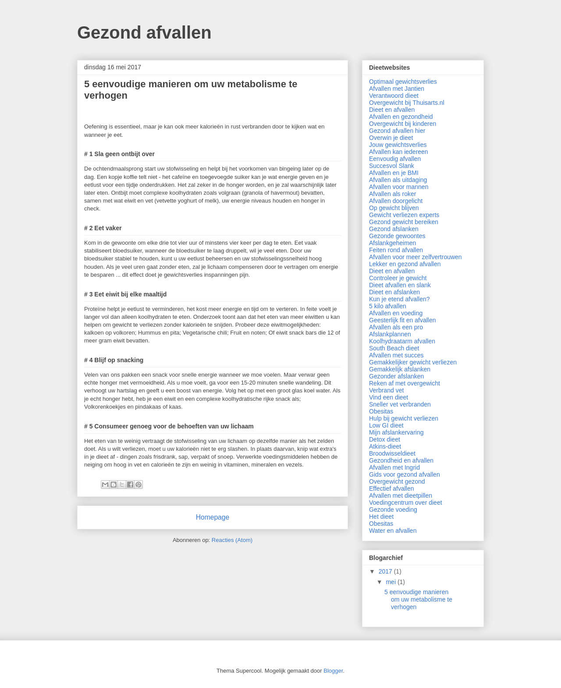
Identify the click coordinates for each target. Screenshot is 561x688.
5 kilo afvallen (387, 306)
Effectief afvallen (391, 488)
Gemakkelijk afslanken (399, 369)
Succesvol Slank (391, 165)
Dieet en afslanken (394, 292)
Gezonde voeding (393, 509)
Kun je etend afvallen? (399, 299)
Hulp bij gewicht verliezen (403, 418)
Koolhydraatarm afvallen (402, 341)
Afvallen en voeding (396, 313)
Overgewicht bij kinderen (402, 123)
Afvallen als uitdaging (398, 179)
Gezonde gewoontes (397, 235)
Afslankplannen (390, 334)
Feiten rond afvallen (396, 249)
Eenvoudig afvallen (395, 158)
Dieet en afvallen (392, 109)
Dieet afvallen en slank (400, 285)
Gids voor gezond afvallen (404, 474)
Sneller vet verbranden (400, 404)
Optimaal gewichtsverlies (403, 81)
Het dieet (381, 516)
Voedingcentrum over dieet (405, 502)
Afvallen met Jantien (396, 88)
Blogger (333, 670)
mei (391, 581)
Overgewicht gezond (397, 481)
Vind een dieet (388, 397)
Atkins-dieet (385, 446)
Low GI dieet (386, 425)
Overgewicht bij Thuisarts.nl (406, 102)
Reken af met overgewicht (404, 383)
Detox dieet (384, 439)
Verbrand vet (386, 390)
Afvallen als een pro (396, 327)
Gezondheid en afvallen (401, 460)
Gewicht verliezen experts (404, 214)
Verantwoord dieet (394, 95)
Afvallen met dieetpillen (400, 495)
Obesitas (381, 411)
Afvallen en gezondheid (401, 116)
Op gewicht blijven (394, 207)
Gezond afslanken (394, 228)
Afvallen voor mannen (398, 186)
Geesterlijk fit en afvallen (402, 320)
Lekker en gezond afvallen (404, 263)
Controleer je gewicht (398, 278)
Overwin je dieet (391, 137)
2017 (386, 571)
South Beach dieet (394, 348)
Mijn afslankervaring (396, 432)
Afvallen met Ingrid (394, 467)
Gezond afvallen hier (397, 130)
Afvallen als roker (392, 193)
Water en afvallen (392, 530)
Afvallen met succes (396, 355)
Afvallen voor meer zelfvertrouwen (415, 256)
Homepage (212, 517)
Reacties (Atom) (232, 540)
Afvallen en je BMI (394, 172)
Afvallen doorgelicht (396, 200)
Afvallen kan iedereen (398, 151)
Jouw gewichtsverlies (398, 144)
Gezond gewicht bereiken (403, 221)
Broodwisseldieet (392, 453)
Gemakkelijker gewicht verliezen (413, 362)
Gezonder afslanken (396, 376)
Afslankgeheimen (392, 242)
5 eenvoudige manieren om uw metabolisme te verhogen (418, 599)
